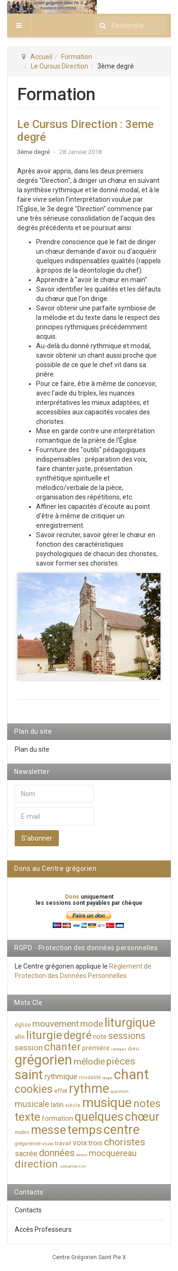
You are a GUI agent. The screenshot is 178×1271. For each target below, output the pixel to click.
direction (36, 1164)
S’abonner (36, 838)
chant (131, 1074)
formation (57, 1118)
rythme (89, 1088)
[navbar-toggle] (19, 25)
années (81, 1155)
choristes (124, 1142)
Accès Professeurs (43, 1229)
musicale (32, 1104)
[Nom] (54, 794)
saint (29, 1074)
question (120, 1091)
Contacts (28, 1210)
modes (22, 1132)
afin (20, 1036)
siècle (73, 1105)
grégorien (43, 1060)
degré (78, 1035)
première (96, 1048)
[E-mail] (54, 816)
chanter (62, 1047)
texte (27, 1117)
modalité (90, 1077)
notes (146, 1103)
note (100, 1036)
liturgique (129, 1022)
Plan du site (32, 749)
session (29, 1047)
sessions (126, 1035)
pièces (120, 1061)
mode (91, 1023)
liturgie (44, 1035)
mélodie (89, 1061)
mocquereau (113, 1153)
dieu (133, 1049)
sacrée (26, 1153)
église (23, 1025)
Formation (76, 56)
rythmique (61, 1076)
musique (107, 1102)
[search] (130, 25)
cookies (34, 1089)
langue (107, 1078)
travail (63, 1143)
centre (121, 1129)
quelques (99, 1116)
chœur (142, 1117)
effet (60, 1090)
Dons (73, 896)
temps (84, 1130)
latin (57, 1104)
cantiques (118, 1049)
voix (80, 1142)
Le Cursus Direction (59, 66)
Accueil (41, 56)
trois (95, 1143)
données (57, 1153)
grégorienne (28, 1143)
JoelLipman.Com (72, 1166)
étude (48, 1144)
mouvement (55, 1023)
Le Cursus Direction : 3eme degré (85, 130)
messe (48, 1130)
